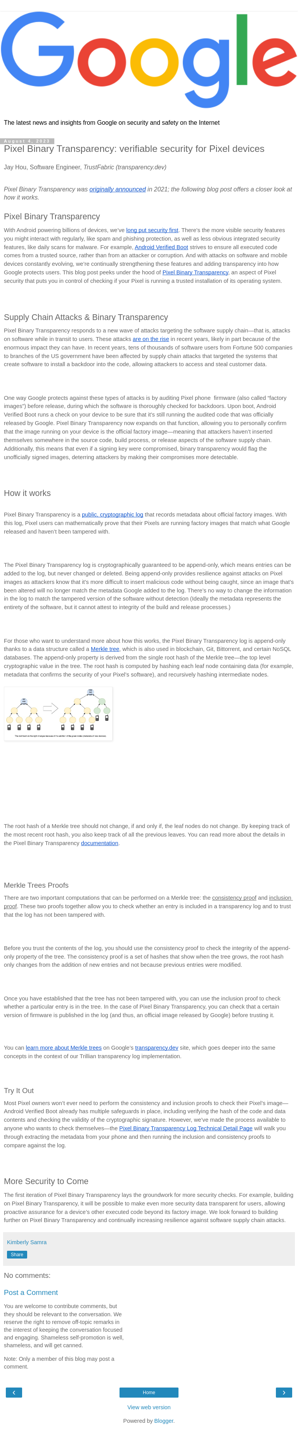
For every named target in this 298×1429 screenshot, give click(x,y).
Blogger (163, 1421)
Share (17, 1254)
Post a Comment (31, 1292)
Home (149, 1392)
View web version (149, 1407)
